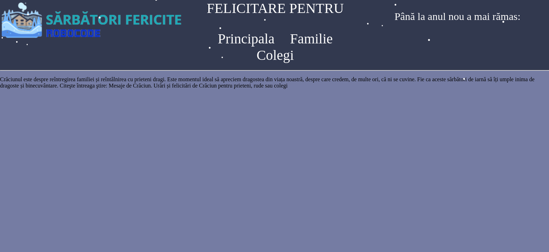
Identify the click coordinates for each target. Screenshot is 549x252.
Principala (246, 39)
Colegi (275, 55)
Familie (311, 39)
